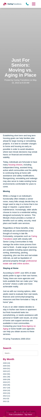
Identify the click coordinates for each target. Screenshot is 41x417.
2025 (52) (6, 366)
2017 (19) (6, 388)
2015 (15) (6, 393)
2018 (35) (6, 385)
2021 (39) (6, 377)
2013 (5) (6, 398)
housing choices (15, 165)
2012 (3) (6, 401)
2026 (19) (6, 363)
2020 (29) (6, 379)
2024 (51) (6, 368)
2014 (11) (6, 396)
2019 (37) (6, 382)
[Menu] (33, 4)
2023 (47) (6, 371)
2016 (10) (6, 390)
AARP (16, 273)
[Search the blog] (20, 353)
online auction (23, 263)
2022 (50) (6, 374)
